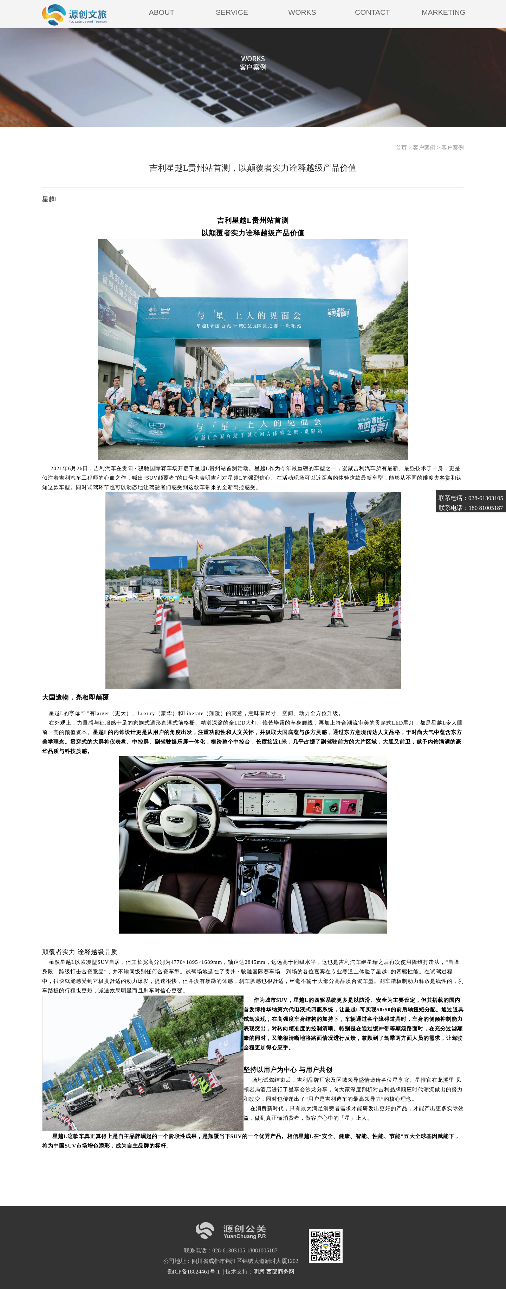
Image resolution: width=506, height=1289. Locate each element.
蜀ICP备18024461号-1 (194, 1272)
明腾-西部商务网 (273, 1272)
